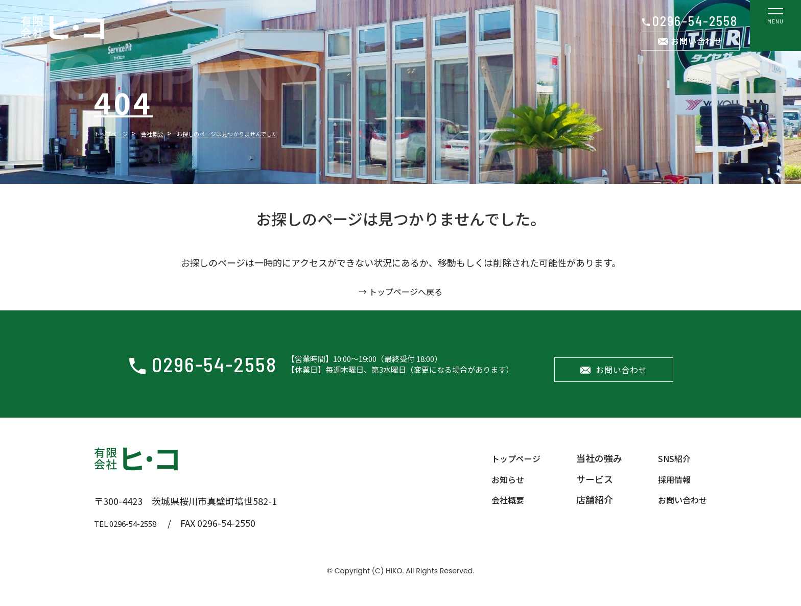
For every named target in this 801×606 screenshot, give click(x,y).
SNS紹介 (670, 468)
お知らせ (497, 488)
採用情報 (670, 488)
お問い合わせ (696, 41)
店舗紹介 (588, 509)
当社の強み (593, 468)
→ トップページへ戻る (400, 291)
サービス (588, 488)
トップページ (117, 133)
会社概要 (168, 133)
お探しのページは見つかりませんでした (266, 133)
